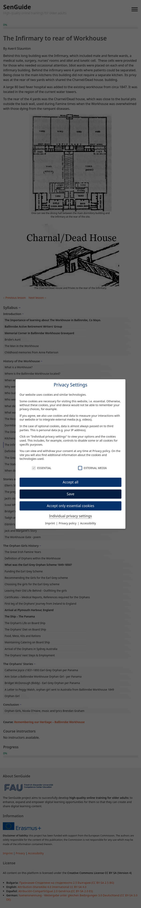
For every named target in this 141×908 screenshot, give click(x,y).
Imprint (50, 523)
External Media (92, 468)
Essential (41, 468)
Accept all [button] (70, 482)
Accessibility (88, 523)
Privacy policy (101, 451)
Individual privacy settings (70, 516)
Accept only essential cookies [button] (70, 505)
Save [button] (70, 493)
